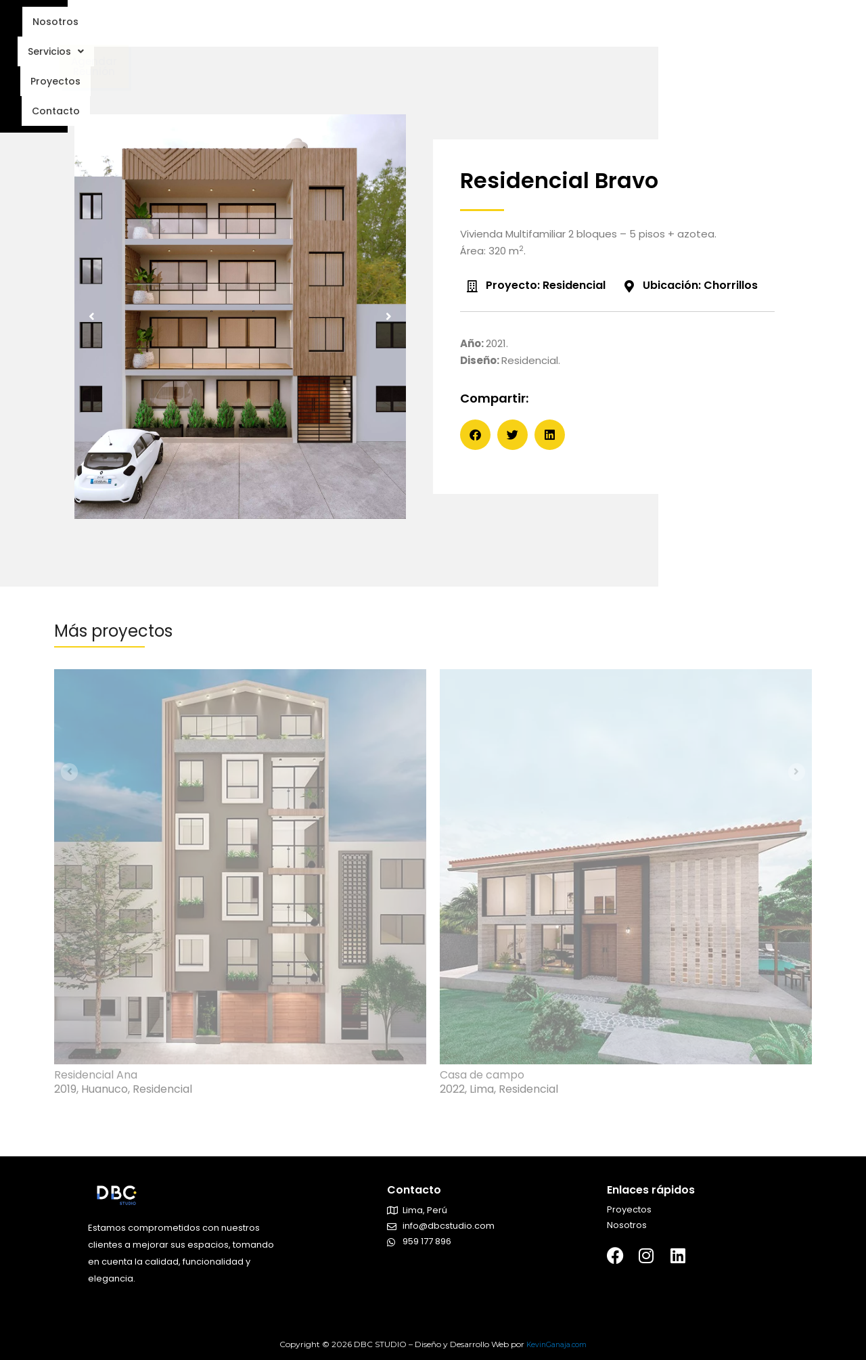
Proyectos (450, 27)
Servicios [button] (371, 27)
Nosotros (294, 27)
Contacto (525, 27)
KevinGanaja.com (556, 1344)
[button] (94, 325)
